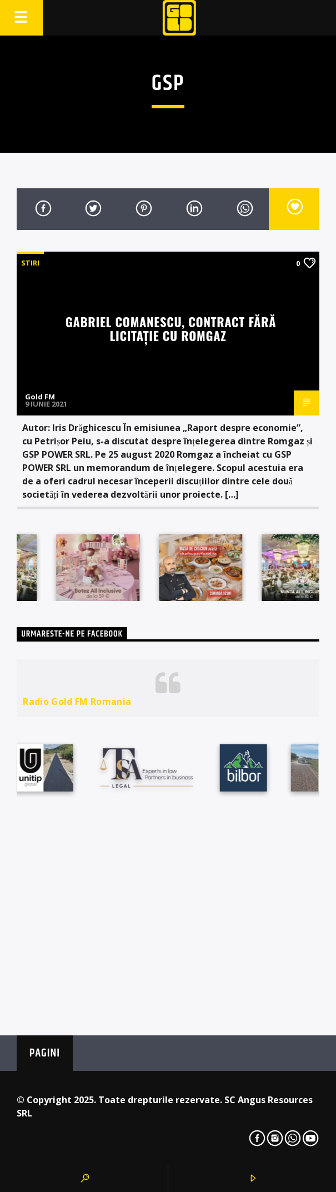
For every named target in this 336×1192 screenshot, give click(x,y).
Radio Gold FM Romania (77, 701)
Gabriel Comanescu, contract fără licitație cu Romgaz (171, 328)
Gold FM (40, 397)
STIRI (30, 263)
